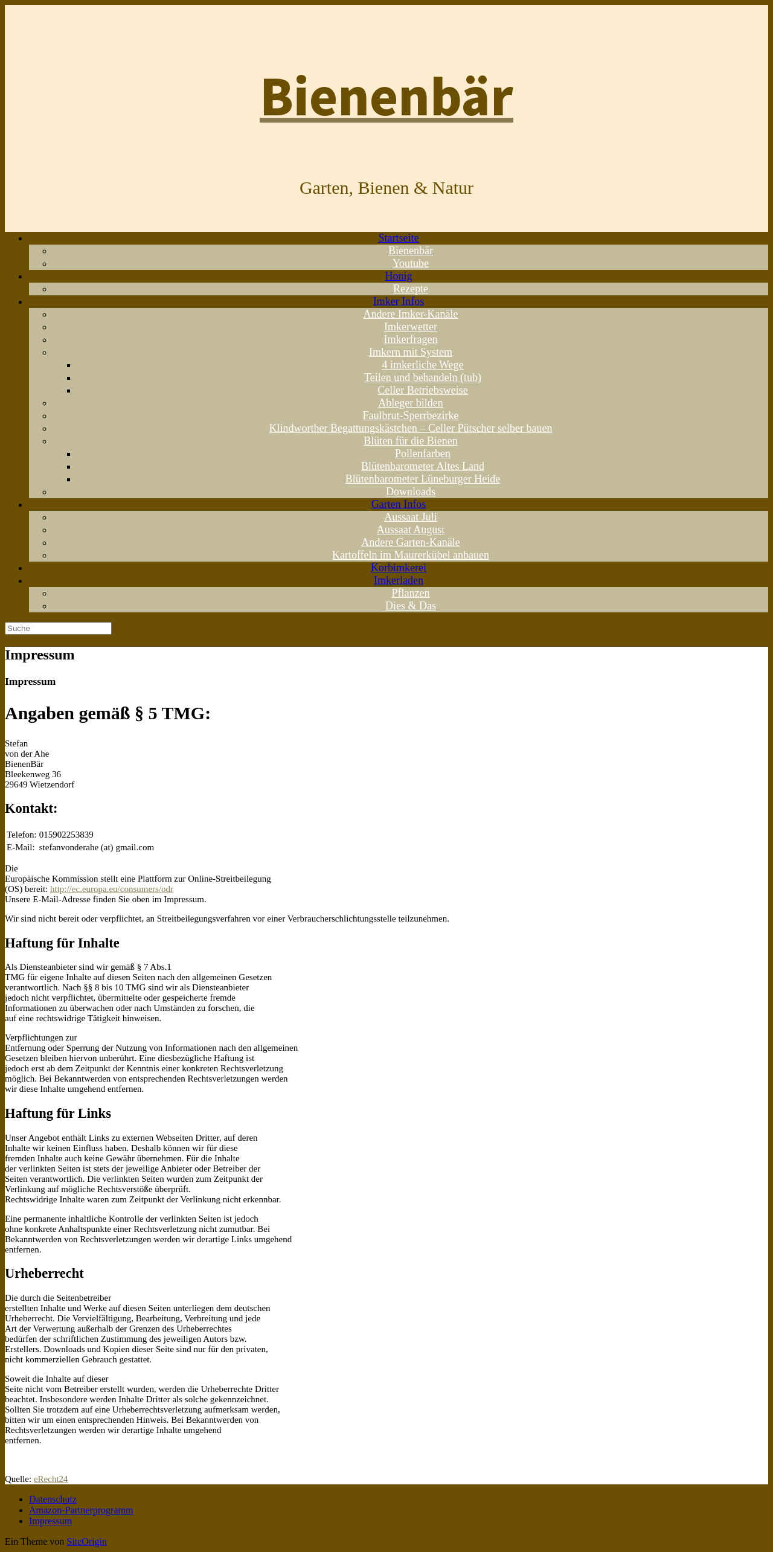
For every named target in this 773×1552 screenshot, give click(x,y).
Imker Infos (398, 301)
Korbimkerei (398, 568)
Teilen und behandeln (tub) (422, 377)
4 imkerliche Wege (422, 365)
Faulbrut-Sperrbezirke (411, 415)
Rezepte (410, 289)
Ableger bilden (410, 403)
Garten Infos (398, 504)
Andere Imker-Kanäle (410, 314)
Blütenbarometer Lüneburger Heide (423, 479)
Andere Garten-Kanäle (410, 542)
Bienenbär (410, 251)
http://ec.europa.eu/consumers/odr (111, 889)
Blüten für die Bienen (410, 441)
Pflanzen (411, 593)
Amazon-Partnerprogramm (81, 1510)
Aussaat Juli (410, 517)
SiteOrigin (86, 1541)
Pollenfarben (423, 453)
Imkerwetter (410, 327)
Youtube (411, 263)
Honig (398, 276)
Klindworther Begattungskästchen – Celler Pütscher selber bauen (411, 428)
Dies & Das (410, 606)
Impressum (50, 1521)
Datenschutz (53, 1499)
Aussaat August (411, 530)
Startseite (399, 238)
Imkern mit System (410, 352)
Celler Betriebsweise (422, 390)
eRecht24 (51, 1479)
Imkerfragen (411, 339)
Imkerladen (398, 580)
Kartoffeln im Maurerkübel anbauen (410, 555)
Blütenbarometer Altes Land (422, 466)
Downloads (410, 492)
